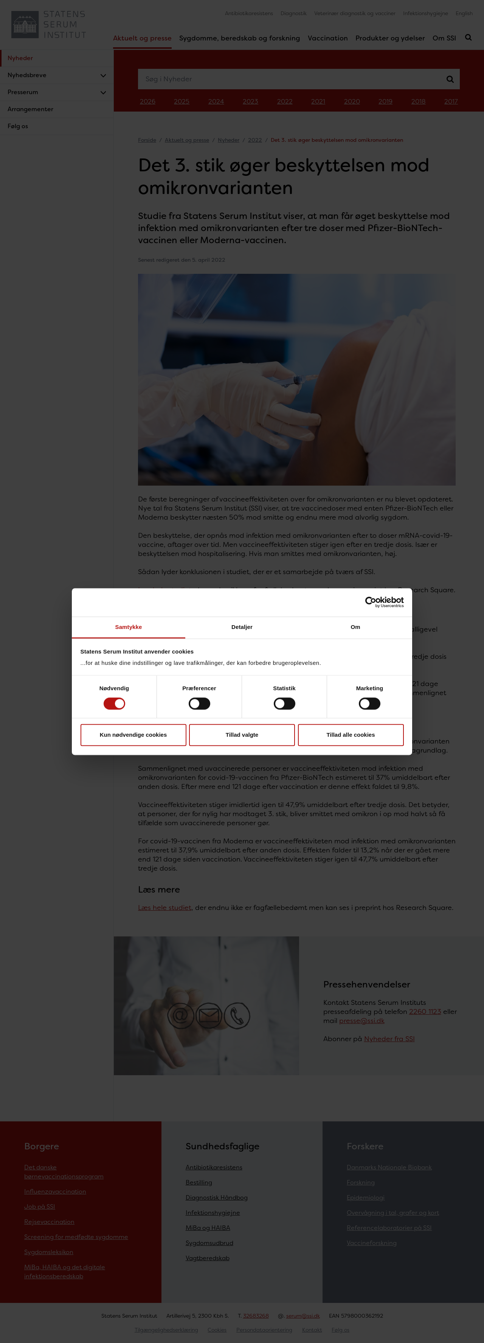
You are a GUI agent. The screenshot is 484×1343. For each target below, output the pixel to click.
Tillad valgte (242, 735)
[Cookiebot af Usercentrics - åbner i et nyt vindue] (371, 602)
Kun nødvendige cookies (133, 735)
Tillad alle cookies (350, 735)
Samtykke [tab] (128, 627)
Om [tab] (355, 627)
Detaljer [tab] (242, 627)
